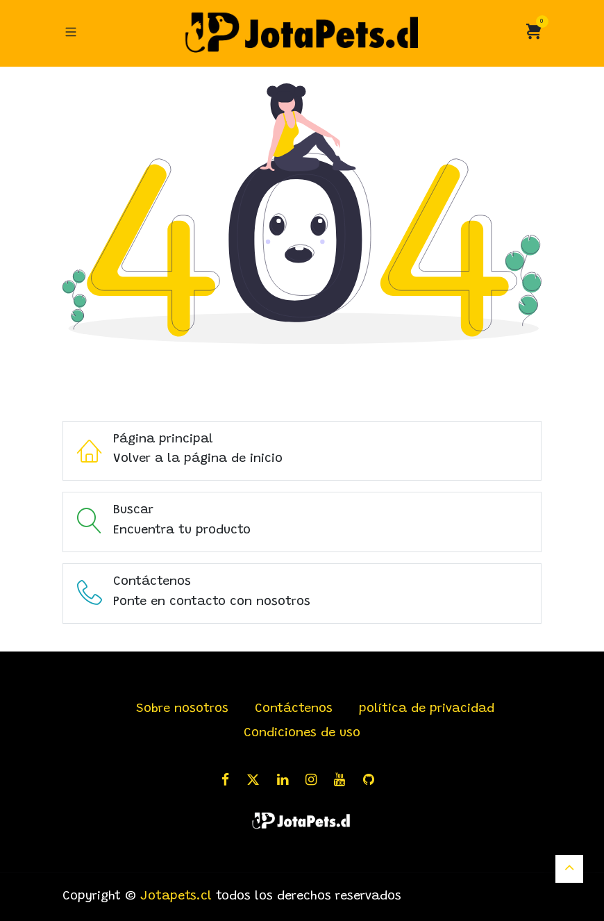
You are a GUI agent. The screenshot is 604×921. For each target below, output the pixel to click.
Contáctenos (294, 709)
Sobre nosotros (182, 709)
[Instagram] (315, 779)
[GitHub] (373, 779)
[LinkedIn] (287, 779)
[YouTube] (344, 779)
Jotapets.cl (176, 896)
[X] (257, 779)
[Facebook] (229, 779)
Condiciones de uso (302, 733)
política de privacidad (426, 709)
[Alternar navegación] (70, 33)
